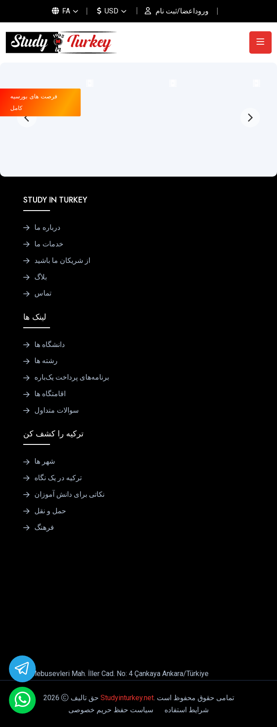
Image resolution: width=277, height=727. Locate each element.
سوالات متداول (56, 410)
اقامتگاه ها (50, 394)
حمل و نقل (50, 511)
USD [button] (107, 11)
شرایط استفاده (186, 710)
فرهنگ (44, 528)
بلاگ (40, 277)
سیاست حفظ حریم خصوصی (110, 710)
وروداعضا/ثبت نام (182, 11)
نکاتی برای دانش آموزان (69, 494)
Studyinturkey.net (127, 697)
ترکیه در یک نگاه (58, 478)
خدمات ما (48, 244)
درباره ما (47, 228)
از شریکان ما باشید (62, 261)
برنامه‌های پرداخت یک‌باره (71, 377)
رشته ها (46, 361)
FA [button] (61, 11)
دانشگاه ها (49, 345)
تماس (42, 293)
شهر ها (44, 461)
